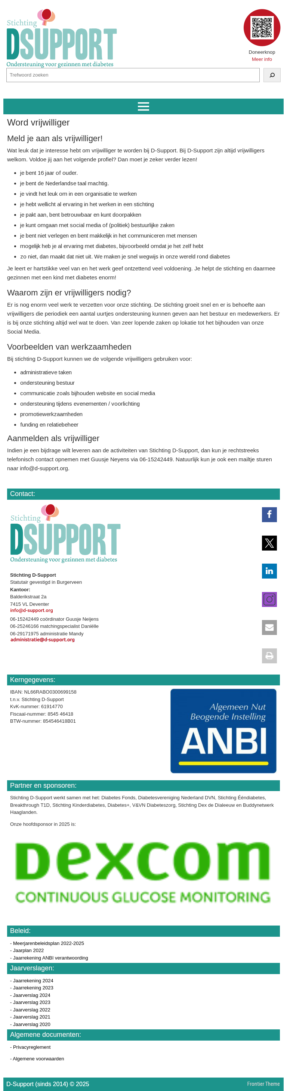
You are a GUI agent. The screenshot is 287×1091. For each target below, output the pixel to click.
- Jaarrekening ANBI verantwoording (49, 958)
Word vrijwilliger (38, 122)
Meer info (262, 59)
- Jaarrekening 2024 (31, 980)
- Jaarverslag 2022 (30, 1010)
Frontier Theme (263, 1084)
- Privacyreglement (30, 1047)
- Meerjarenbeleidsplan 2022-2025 (47, 943)
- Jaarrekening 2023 (31, 988)
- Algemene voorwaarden (37, 1058)
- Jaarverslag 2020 (30, 1024)
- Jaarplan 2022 (27, 950)
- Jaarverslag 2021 (30, 1017)
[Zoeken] (272, 75)
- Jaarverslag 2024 (30, 995)
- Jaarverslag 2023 (30, 1002)
